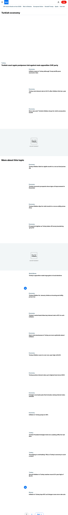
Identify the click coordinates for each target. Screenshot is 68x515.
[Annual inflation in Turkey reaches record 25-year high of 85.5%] (48, 481)
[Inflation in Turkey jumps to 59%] (48, 422)
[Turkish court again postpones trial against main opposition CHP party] (34, 65)
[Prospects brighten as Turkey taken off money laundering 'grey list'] (48, 233)
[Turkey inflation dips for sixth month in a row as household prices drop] (48, 213)
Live (64, 2)
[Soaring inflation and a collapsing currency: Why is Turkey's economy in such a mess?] (48, 461)
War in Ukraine (27, 6)
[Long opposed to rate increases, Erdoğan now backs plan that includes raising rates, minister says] (48, 402)
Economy (32, 69)
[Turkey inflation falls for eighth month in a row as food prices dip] (48, 173)
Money (31, 492)
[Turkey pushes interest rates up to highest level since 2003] (48, 382)
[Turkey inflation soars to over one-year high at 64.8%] (48, 362)
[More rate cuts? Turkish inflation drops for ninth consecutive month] (48, 118)
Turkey (3, 63)
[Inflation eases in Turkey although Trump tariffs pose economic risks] (48, 78)
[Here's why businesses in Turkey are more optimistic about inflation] (48, 342)
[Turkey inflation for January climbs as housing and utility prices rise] (48, 302)
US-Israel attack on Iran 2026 (12, 6)
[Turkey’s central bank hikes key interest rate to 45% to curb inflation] (48, 322)
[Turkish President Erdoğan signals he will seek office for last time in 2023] (48, 442)
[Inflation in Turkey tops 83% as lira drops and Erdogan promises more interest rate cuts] (48, 501)
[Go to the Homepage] (6, 2)
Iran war (62, 6)
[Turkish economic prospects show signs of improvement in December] (48, 193)
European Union (38, 6)
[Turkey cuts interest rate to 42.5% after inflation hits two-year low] (48, 98)
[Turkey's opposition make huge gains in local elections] (48, 282)
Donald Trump (49, 6)
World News (32, 273)
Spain (56, 6)
